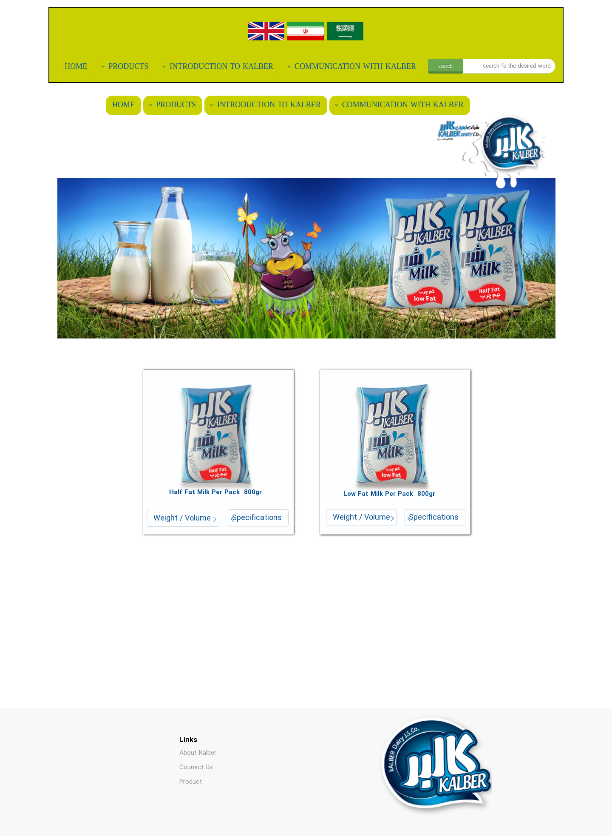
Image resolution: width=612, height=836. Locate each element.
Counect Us (196, 767)
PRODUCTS (128, 67)
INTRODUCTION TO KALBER (221, 67)
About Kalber (197, 753)
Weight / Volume (182, 518)
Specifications (257, 518)
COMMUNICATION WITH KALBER (355, 67)
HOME (76, 67)
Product (190, 782)
